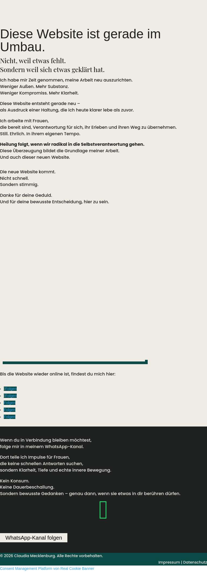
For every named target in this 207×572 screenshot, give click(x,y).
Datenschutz (195, 562)
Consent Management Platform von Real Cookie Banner (47, 568)
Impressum (169, 562)
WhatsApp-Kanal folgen (33, 538)
